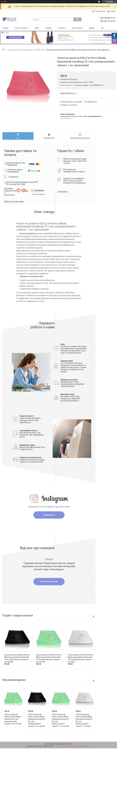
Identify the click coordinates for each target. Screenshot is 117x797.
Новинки (48, 28)
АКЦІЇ (37, 28)
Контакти (61, 28)
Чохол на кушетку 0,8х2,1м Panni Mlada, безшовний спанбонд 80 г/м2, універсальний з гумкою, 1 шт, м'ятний (48, 658)
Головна (5, 28)
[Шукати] (77, 19)
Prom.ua (70, 744)
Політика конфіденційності (81, 746)
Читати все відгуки (49, 581)
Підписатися (49, 515)
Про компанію (77, 28)
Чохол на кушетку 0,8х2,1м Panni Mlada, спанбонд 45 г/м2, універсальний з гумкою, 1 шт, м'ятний (12, 719)
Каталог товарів (21, 28)
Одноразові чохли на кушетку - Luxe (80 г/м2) (26, 50)
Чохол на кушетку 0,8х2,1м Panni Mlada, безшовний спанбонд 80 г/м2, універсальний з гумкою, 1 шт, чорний (17, 658)
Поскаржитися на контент (62, 746)
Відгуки (91, 28)
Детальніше (62, 192)
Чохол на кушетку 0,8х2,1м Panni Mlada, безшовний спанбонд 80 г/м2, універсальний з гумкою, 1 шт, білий (80, 658)
